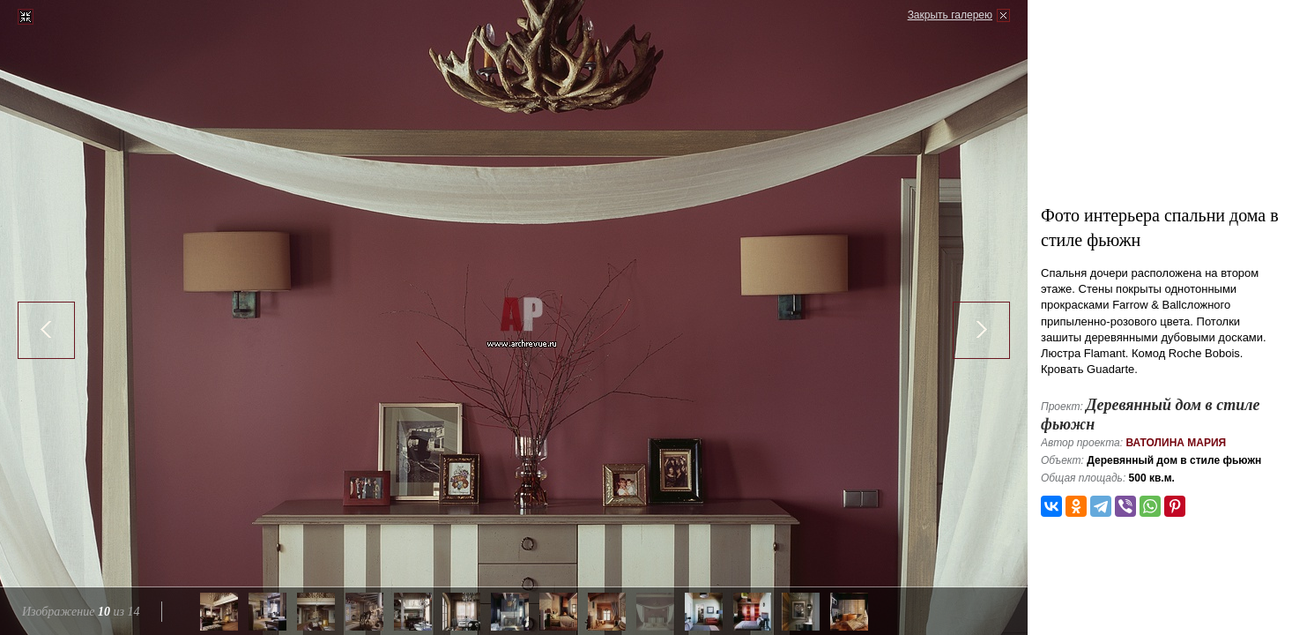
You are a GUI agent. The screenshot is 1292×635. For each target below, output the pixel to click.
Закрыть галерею (950, 15)
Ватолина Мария (1175, 443)
